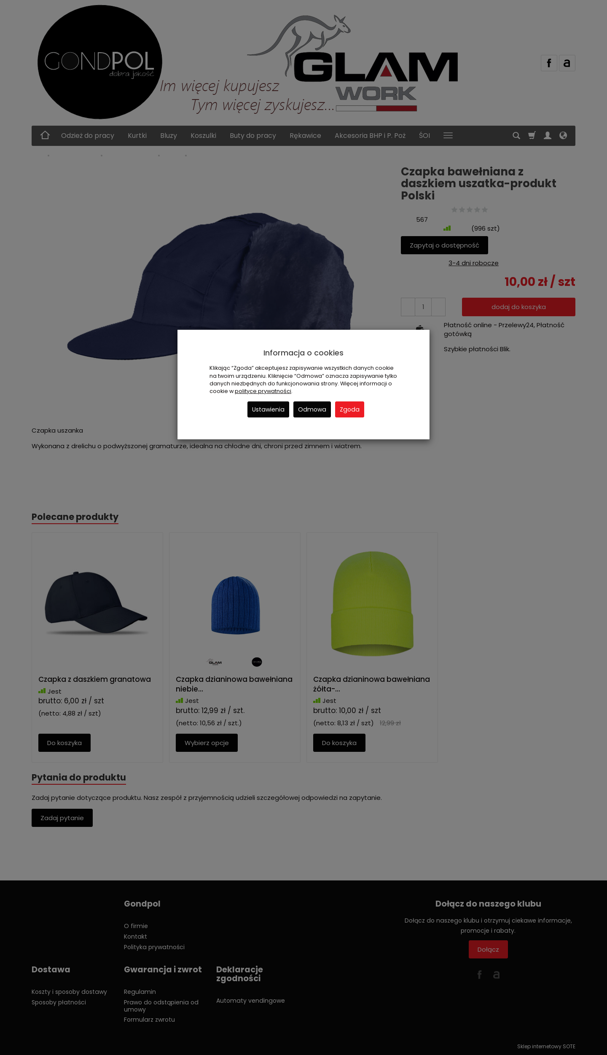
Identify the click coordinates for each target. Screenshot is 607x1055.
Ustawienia (268, 409)
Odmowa (312, 409)
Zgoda (350, 409)
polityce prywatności (263, 391)
